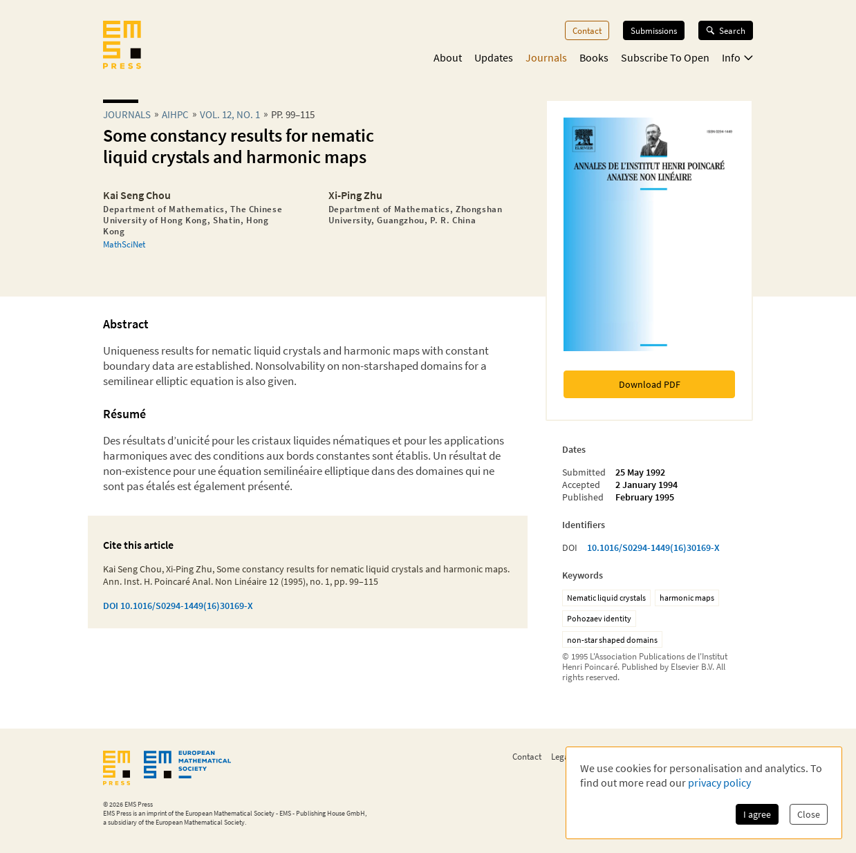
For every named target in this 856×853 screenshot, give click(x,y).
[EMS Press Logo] (122, 46)
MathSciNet (124, 244)
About (448, 57)
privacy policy (719, 782)
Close (808, 814)
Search (725, 30)
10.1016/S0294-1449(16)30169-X (653, 547)
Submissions (654, 30)
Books (593, 57)
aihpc (175, 114)
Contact (587, 30)
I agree (757, 814)
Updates (493, 57)
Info (737, 57)
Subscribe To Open (665, 57)
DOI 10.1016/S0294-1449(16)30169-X (178, 605)
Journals (546, 57)
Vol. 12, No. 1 (230, 114)
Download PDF (649, 384)
